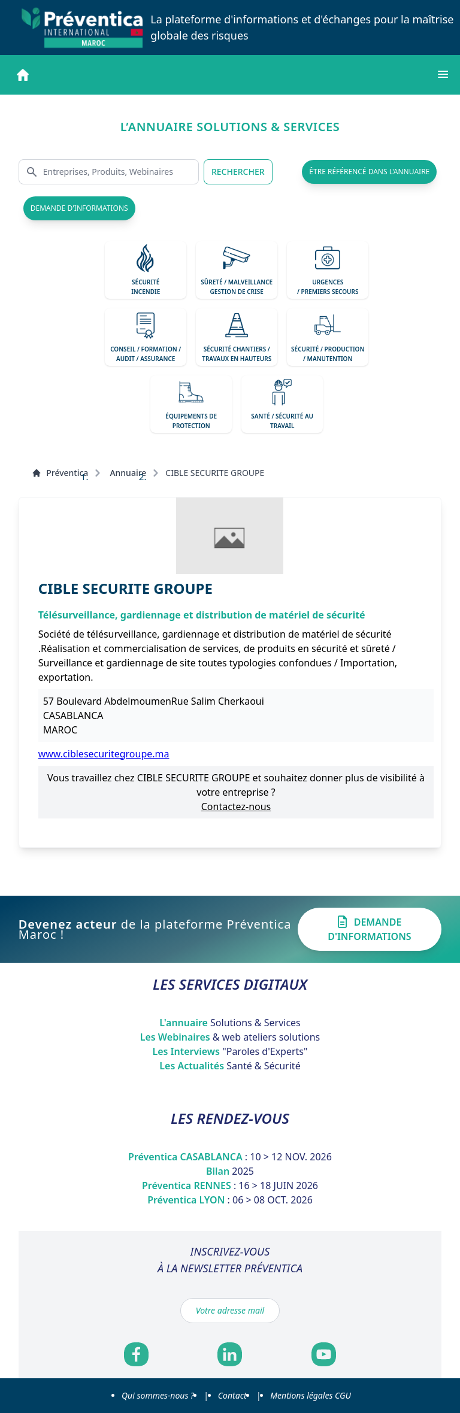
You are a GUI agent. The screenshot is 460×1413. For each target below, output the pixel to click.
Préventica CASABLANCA (230, 1156)
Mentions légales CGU (310, 1395)
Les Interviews (229, 1051)
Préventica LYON (230, 1199)
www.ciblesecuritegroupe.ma (104, 753)
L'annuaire (230, 1022)
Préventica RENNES (230, 1185)
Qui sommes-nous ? (158, 1395)
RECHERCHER (238, 171)
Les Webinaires (230, 1037)
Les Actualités (229, 1065)
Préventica (60, 472)
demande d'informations (79, 208)
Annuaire (128, 472)
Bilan (230, 1171)
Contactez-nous (236, 806)
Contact (232, 1395)
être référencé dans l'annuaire (369, 171)
